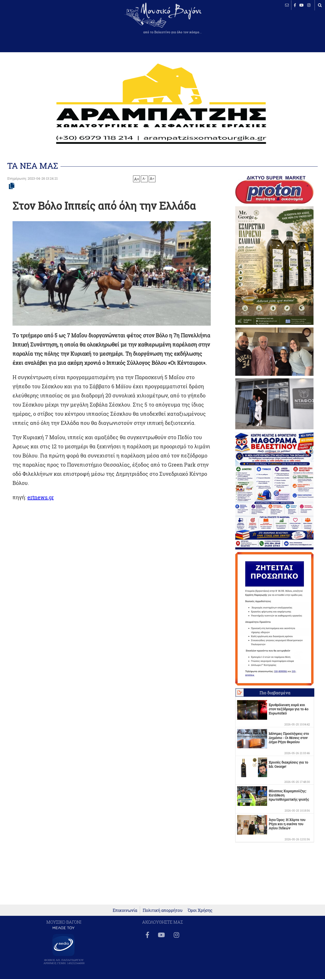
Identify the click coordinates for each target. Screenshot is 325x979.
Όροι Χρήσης (200, 910)
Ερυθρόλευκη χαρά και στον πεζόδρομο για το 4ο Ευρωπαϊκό (288, 709)
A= (152, 178)
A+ (136, 178)
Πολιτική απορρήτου (163, 910)
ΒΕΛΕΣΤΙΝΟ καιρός (32, 22)
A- (144, 178)
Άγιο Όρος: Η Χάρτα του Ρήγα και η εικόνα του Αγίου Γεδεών (287, 824)
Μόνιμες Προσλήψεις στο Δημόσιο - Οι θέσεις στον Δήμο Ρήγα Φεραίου (289, 737)
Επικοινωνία (125, 910)
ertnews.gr (40, 497)
